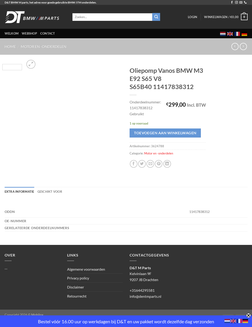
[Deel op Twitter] (142, 164)
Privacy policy (78, 278)
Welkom (12, 33)
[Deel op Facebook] (133, 164)
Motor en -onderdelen (43, 46)
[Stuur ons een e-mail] (241, 2)
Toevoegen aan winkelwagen (165, 133)
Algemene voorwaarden (86, 269)
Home (10, 46)
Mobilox (37, 315)
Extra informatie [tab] (19, 191)
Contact (47, 33)
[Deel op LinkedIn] (167, 164)
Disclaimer (75, 287)
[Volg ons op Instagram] (236, 2)
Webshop (29, 33)
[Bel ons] (245, 2)
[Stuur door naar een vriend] (150, 164)
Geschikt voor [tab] (49, 191)
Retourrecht (77, 296)
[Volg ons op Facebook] (231, 2)
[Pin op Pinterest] (158, 164)
